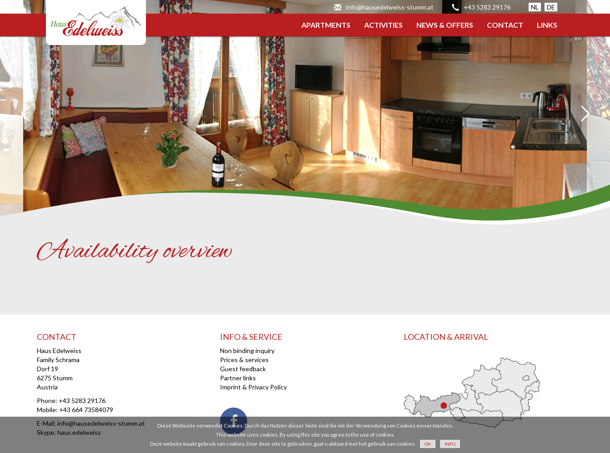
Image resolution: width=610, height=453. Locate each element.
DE (551, 7)
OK (428, 444)
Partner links (238, 378)
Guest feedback (243, 369)
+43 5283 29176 (487, 7)
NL (535, 7)
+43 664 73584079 (86, 409)
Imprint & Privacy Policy (253, 387)
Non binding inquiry (247, 350)
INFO (450, 444)
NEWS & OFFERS (444, 24)
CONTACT (505, 24)
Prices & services (244, 359)
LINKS (547, 24)
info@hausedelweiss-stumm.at (390, 7)
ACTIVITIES (383, 24)
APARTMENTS (325, 24)
